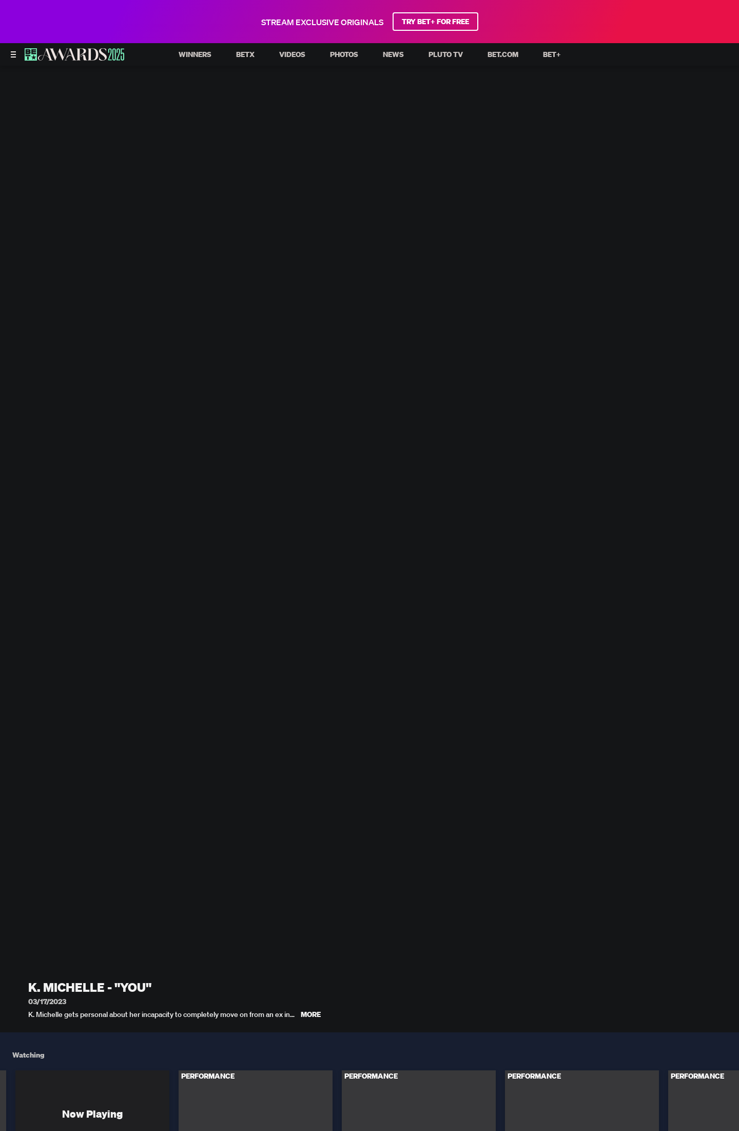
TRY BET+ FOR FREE (435, 21)
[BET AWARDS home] (74, 57)
